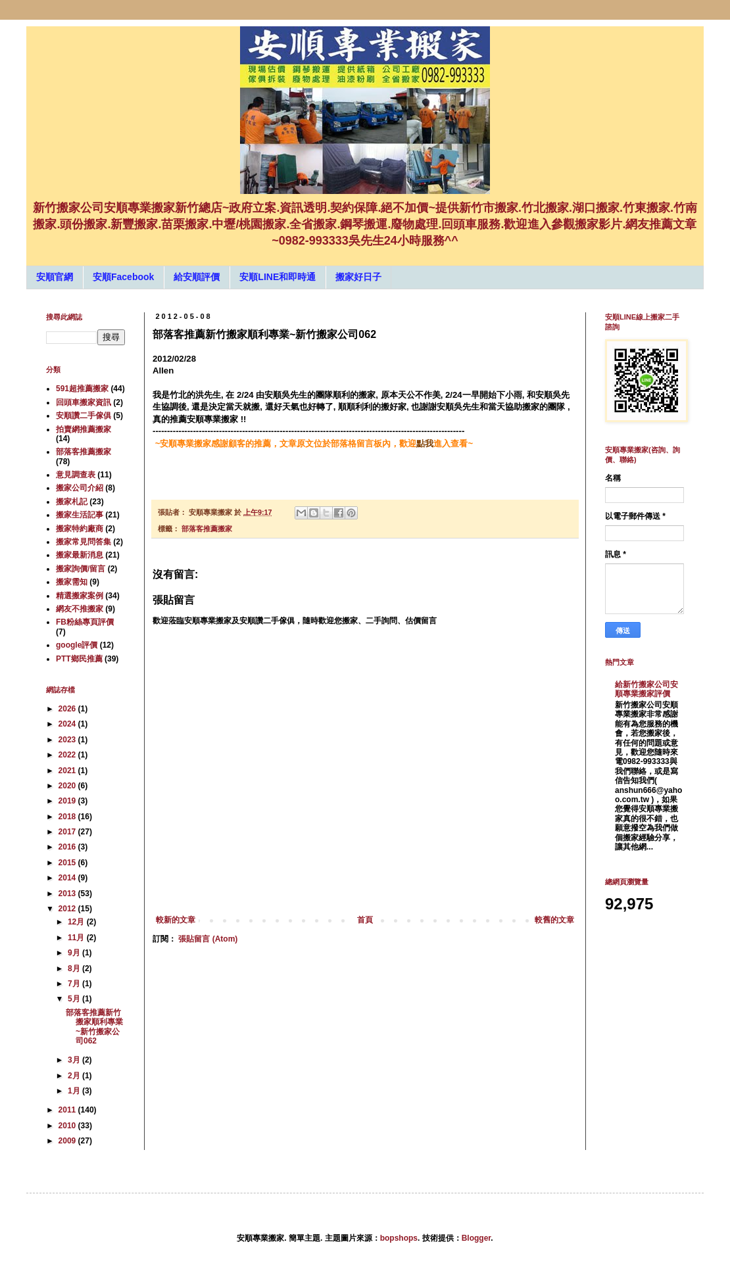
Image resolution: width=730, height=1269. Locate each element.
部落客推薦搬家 (207, 529)
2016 (68, 846)
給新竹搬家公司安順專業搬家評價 (646, 689)
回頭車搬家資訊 (83, 402)
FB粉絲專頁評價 (85, 622)
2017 (68, 831)
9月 (75, 952)
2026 (68, 708)
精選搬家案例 (79, 595)
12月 (77, 921)
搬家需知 (71, 582)
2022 (68, 754)
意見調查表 (75, 474)
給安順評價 (197, 277)
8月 (75, 968)
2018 (68, 816)
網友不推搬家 (79, 608)
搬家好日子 (358, 277)
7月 (75, 983)
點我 (424, 443)
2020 (68, 785)
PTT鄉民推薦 (79, 658)
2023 (68, 739)
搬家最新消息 (79, 555)
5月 (75, 998)
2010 (68, 1125)
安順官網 (54, 277)
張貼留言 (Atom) (207, 939)
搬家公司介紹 (79, 487)
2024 (68, 724)
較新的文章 (175, 919)
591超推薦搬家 (82, 388)
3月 (75, 1060)
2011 (68, 1109)
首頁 (365, 919)
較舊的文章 (554, 919)
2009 (68, 1140)
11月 (77, 937)
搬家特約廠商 (79, 528)
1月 (75, 1090)
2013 (68, 893)
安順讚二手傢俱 (83, 415)
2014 (68, 877)
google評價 (76, 645)
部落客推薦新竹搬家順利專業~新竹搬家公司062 (94, 1026)
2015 (68, 862)
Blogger (476, 1238)
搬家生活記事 (79, 514)
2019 (68, 800)
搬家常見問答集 (83, 541)
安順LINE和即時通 (277, 277)
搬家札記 (71, 501)
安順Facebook (123, 277)
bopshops (399, 1238)
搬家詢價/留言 (80, 568)
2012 (68, 908)
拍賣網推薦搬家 (83, 429)
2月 (75, 1075)
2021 (68, 770)
